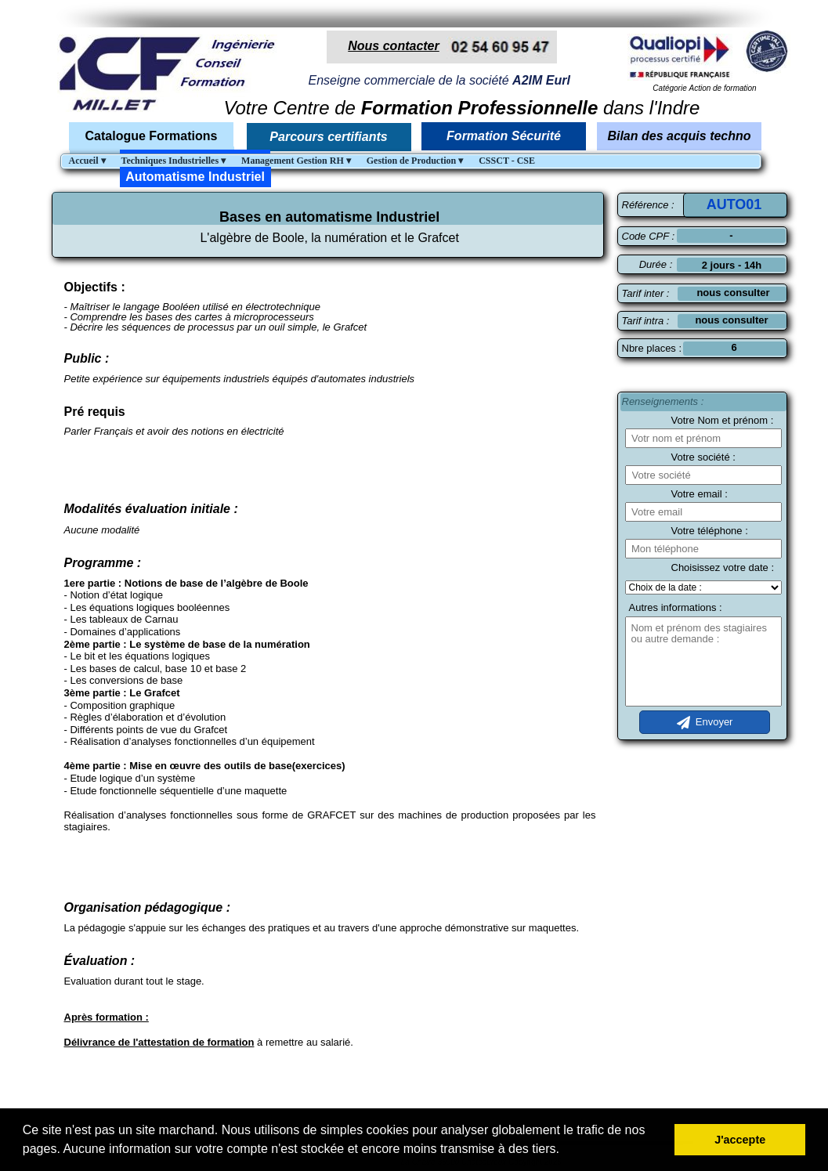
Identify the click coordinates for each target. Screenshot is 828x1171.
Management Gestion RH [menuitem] (296, 161)
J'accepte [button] (739, 1139)
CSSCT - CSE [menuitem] (507, 160)
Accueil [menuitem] (87, 161)
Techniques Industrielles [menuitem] (173, 161)
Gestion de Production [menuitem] (415, 161)
